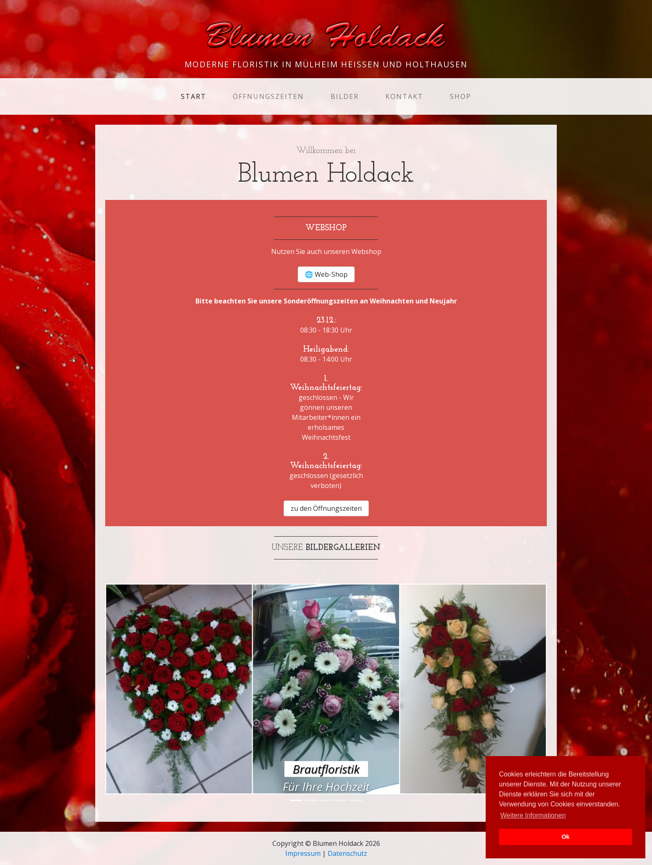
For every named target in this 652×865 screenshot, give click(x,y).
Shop (460, 96)
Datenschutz (347, 853)
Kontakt (404, 96)
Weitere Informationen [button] (533, 815)
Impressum (303, 853)
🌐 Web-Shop (326, 274)
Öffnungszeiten (268, 96)
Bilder (345, 96)
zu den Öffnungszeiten (326, 508)
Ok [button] (565, 836)
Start (195, 96)
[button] (138, 689)
